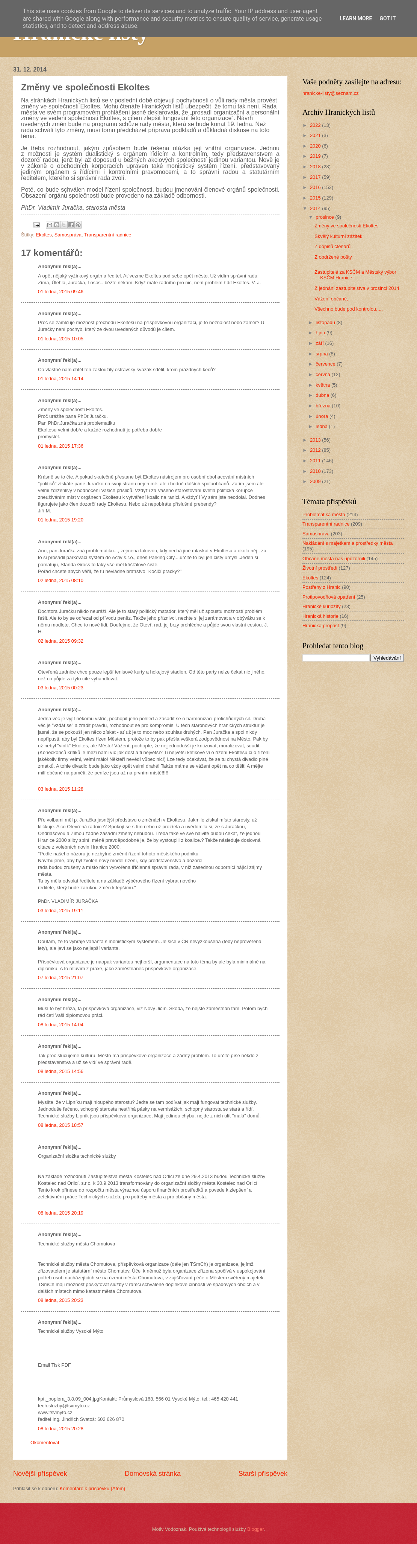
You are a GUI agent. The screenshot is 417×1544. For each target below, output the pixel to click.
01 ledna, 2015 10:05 (60, 338)
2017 (316, 177)
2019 (316, 156)
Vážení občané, (331, 299)
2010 (316, 471)
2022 (316, 125)
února (322, 416)
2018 (316, 166)
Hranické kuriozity (321, 606)
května (323, 385)
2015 (316, 198)
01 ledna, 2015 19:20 (60, 520)
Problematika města (323, 514)
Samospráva (68, 235)
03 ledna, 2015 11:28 (60, 789)
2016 (316, 187)
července (326, 364)
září (320, 343)
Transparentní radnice (107, 235)
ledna (322, 426)
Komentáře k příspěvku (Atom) (92, 1488)
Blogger (255, 1529)
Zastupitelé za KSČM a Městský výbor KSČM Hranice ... (355, 274)
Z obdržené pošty (333, 257)
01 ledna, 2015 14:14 (60, 378)
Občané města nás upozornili (333, 558)
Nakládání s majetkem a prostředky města (347, 543)
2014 (316, 208)
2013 (316, 440)
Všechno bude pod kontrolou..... (348, 309)
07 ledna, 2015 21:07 (60, 977)
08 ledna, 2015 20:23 (60, 1300)
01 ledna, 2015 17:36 (60, 446)
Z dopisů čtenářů (332, 246)
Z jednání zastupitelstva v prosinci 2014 (356, 288)
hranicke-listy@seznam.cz (330, 93)
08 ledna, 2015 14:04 (60, 1024)
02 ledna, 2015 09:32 (60, 641)
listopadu (326, 322)
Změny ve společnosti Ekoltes (346, 226)
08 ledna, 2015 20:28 (60, 1428)
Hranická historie (320, 616)
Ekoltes (43, 235)
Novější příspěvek (40, 1473)
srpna (322, 354)
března (324, 405)
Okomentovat (44, 1442)
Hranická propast (320, 625)
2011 (316, 460)
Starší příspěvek (263, 1473)
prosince (325, 217)
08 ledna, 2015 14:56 (60, 1071)
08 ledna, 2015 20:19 (60, 1213)
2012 (316, 450)
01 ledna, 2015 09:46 (60, 291)
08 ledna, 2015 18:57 (60, 1125)
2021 (316, 135)
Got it (387, 18)
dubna (323, 395)
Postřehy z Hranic (321, 587)
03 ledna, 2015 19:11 (60, 910)
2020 (316, 146)
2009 (316, 481)
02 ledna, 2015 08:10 (60, 580)
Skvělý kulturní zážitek (338, 236)
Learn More (356, 18)
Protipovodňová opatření (328, 597)
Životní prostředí (319, 568)
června (323, 374)
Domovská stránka (153, 1473)
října (321, 332)
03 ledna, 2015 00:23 (60, 687)
